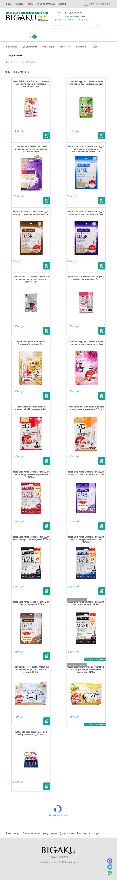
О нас (8, 4)
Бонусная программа (46, 4)
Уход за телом (65, 46)
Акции (94, 46)
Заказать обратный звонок (74, 16)
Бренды (19, 62)
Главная (10, 62)
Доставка (19, 4)
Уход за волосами (30, 46)
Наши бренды (12, 46)
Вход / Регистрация (99, 3)
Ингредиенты (81, 46)
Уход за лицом (48, 46)
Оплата (30, 4)
